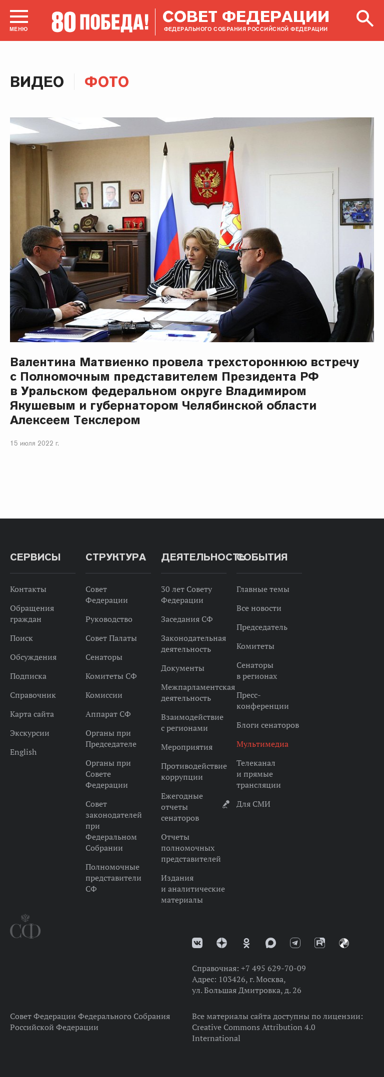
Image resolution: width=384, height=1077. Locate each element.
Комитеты (255, 646)
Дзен (221, 943)
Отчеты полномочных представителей (191, 848)
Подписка (28, 676)
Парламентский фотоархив (344, 943)
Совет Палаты (111, 638)
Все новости (259, 608)
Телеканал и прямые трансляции (258, 774)
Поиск (21, 638)
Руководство (109, 619)
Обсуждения (33, 657)
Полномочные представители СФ (114, 878)
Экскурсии (30, 733)
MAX (271, 943)
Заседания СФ (187, 619)
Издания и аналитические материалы (193, 889)
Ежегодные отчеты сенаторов (182, 807)
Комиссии (104, 695)
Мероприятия (186, 747)
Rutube (319, 943)
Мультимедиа (262, 744)
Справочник (33, 695)
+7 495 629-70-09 (273, 968)
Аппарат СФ (108, 714)
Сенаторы (104, 657)
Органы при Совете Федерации (108, 774)
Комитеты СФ (111, 676)
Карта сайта (32, 714)
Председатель (262, 627)
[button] (19, 20)
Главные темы (263, 589)
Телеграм (295, 943)
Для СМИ (253, 804)
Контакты (28, 589)
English (23, 752)
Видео (37, 81)
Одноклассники (247, 943)
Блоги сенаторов (267, 725)
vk (197, 943)
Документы (182, 668)
